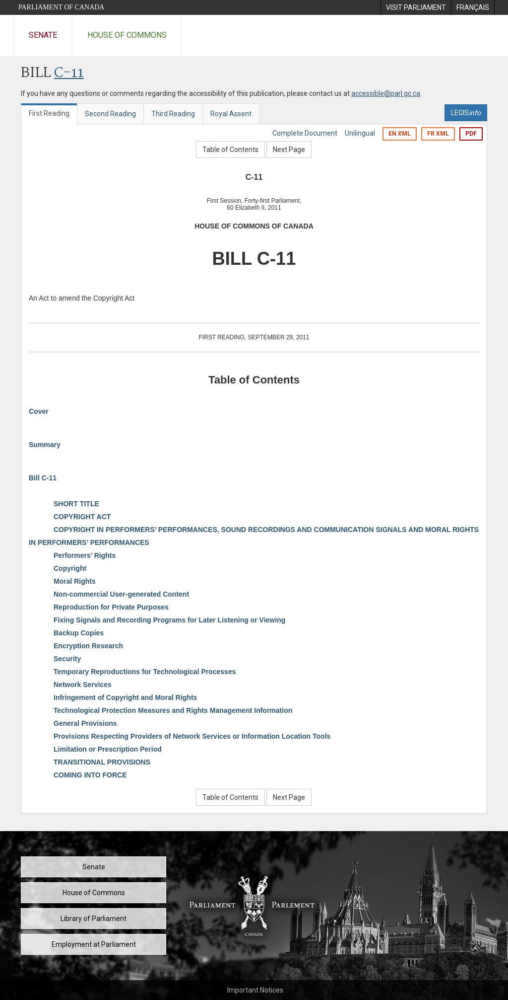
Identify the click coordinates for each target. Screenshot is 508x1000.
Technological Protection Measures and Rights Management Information (173, 710)
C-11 (69, 73)
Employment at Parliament (94, 944)
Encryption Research (88, 646)
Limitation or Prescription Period (108, 749)
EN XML (399, 133)
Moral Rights (75, 581)
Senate (43, 35)
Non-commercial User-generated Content (121, 594)
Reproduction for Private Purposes (111, 607)
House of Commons (127, 35)
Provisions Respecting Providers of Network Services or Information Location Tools (192, 736)
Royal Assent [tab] (231, 114)
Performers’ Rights (85, 555)
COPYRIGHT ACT (82, 517)
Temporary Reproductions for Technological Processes (145, 672)
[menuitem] (416, 7)
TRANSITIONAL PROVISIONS (102, 762)
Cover (39, 411)
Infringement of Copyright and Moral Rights (125, 697)
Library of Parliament (94, 919)
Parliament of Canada (61, 7)
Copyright (70, 568)
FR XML (438, 133)
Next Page (289, 150)
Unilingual (360, 133)
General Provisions (85, 723)
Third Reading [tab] (173, 114)
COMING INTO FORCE (90, 775)
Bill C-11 (43, 478)
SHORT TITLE (76, 504)
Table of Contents (230, 150)
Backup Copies (79, 633)
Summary (45, 445)
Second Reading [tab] (110, 114)
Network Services (83, 685)
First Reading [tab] (49, 113)
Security (67, 659)
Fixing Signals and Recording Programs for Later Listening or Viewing (169, 620)
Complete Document (304, 133)
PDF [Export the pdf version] (471, 133)
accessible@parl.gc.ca (385, 93)
